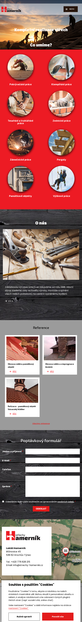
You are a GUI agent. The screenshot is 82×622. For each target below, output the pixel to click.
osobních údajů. (65, 533)
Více (9, 333)
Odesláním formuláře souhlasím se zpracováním (40, 533)
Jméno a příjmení (12, 483)
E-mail (5, 492)
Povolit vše (58, 616)
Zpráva (6, 518)
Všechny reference (41, 455)
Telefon (6, 501)
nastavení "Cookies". (19, 608)
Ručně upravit (24, 616)
